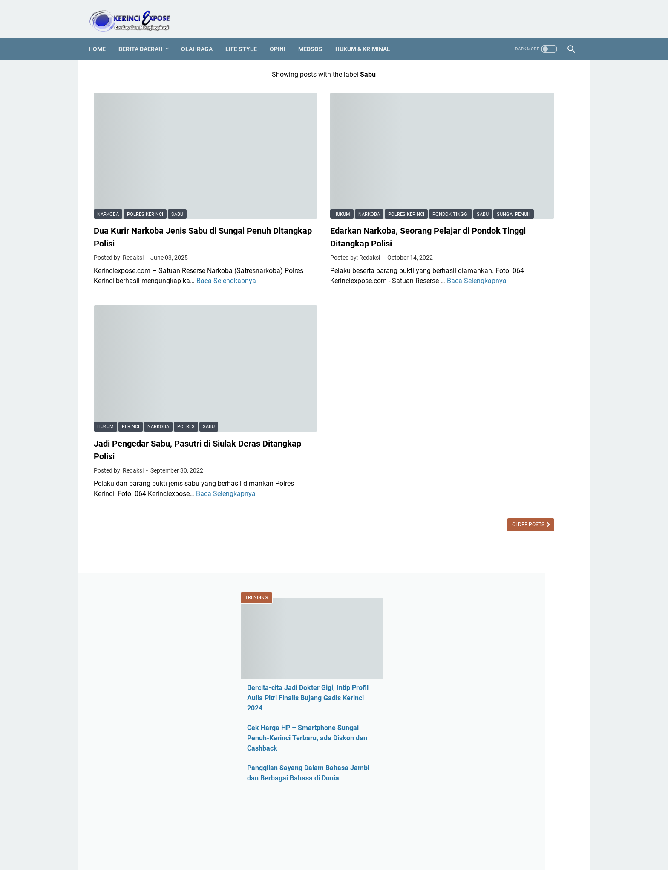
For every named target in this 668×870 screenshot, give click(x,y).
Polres (186, 351)
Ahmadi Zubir (475, 453)
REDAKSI (227, 839)
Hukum (273, 157)
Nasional (468, 699)
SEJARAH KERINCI (428, 839)
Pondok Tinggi (381, 157)
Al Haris (466, 467)
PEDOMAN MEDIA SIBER (280, 839)
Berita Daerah (146, 36)
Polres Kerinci (145, 168)
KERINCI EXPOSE (346, 856)
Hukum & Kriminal (367, 36)
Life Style (246, 36)
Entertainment (476, 540)
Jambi (464, 612)
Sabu (177, 168)
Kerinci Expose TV (482, 627)
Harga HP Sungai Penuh (491, 569)
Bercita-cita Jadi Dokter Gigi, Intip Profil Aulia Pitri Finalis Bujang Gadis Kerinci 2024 (509, 169)
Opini (283, 36)
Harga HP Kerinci (480, 554)
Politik (464, 757)
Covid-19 (468, 525)
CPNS (463, 511)
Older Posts (390, 459)
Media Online (475, 670)
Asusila (466, 482)
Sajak (463, 786)
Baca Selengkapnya (178, 245)
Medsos (315, 36)
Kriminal (467, 641)
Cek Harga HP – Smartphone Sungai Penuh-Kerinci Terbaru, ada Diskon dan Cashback (508, 209)
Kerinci (130, 351)
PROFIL (331, 839)
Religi (463, 772)
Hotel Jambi (473, 583)
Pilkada (466, 743)
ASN (461, 438)
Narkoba (108, 168)
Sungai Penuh (301, 168)
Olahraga (202, 36)
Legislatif (469, 656)
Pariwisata (471, 728)
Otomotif (468, 714)
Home (102, 36)
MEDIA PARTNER (372, 839)
